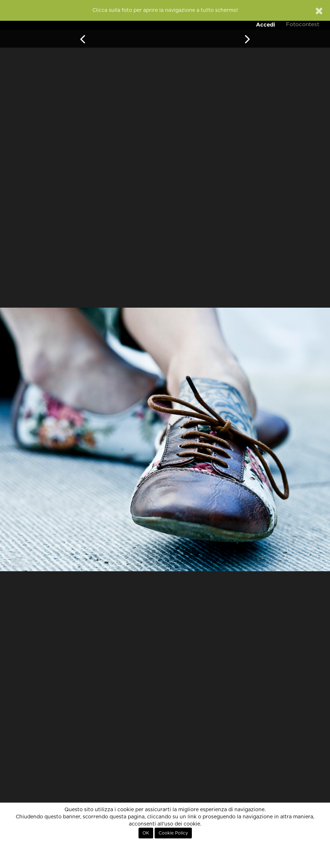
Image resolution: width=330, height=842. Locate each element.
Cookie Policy (173, 833)
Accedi (265, 24)
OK (145, 833)
